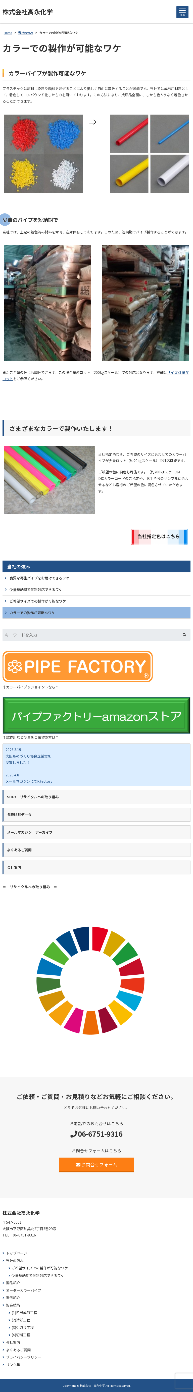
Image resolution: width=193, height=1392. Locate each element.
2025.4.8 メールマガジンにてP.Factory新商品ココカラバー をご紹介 (29, 781)
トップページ (16, 1253)
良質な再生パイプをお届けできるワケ (39, 578)
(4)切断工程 (21, 1335)
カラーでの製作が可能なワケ (32, 612)
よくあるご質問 (18, 1350)
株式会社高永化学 (29, 12)
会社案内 (13, 1342)
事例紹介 (13, 1298)
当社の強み (18, 567)
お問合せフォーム (96, 1164)
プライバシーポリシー (23, 1357)
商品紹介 (13, 1283)
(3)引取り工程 (23, 1327)
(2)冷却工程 (21, 1320)
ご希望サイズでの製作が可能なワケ (38, 601)
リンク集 (13, 1365)
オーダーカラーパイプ (23, 1290)
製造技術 (13, 1305)
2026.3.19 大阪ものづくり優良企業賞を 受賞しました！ (28, 756)
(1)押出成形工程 (24, 1313)
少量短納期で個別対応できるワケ (36, 589)
